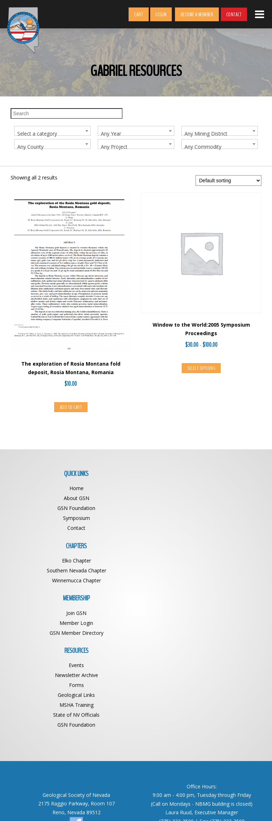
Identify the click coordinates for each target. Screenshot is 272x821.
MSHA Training (199, 600)
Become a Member (197, 14)
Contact (234, 14)
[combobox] (52, 131)
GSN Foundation (73, 508)
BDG (218, 806)
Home (73, 488)
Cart (138, 14)
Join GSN (73, 560)
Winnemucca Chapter (198, 508)
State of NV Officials (199, 610)
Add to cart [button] (71, 407)
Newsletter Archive (198, 570)
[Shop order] (228, 181)
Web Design (197, 806)
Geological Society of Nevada (120, 806)
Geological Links (198, 590)
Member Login (73, 570)
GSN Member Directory (73, 580)
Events (198, 560)
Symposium (73, 518)
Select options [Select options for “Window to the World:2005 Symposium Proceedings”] (201, 368)
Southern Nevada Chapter (198, 498)
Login (161, 14)
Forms (198, 580)
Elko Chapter (198, 488)
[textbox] (52, 133)
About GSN (73, 498)
